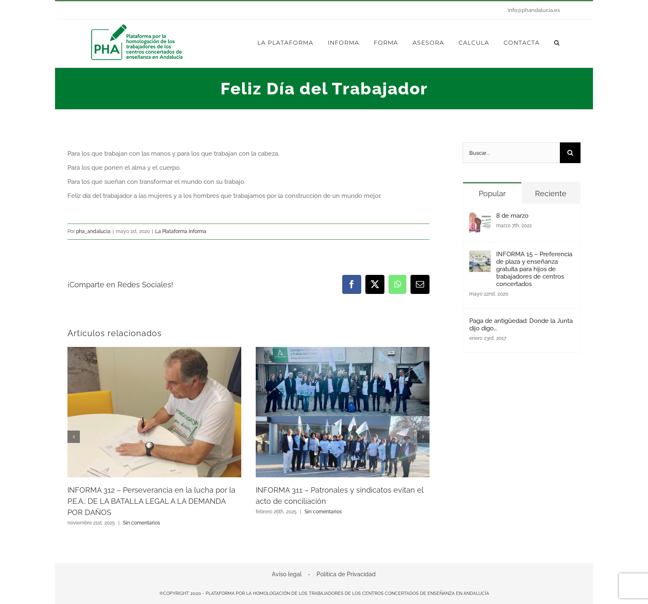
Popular (492, 193)
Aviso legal (287, 574)
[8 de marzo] (480, 219)
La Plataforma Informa (180, 231)
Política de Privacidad (346, 574)
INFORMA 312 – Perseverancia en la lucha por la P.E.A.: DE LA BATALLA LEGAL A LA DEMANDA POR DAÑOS (151, 501)
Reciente (550, 193)
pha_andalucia (93, 231)
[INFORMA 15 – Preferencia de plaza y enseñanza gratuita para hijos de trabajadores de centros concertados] (480, 257)
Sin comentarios (141, 523)
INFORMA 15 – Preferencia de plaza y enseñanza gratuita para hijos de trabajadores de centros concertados (534, 269)
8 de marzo (512, 215)
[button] (557, 42)
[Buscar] (570, 152)
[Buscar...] (511, 152)
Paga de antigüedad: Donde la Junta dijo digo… (521, 324)
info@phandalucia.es (534, 10)
